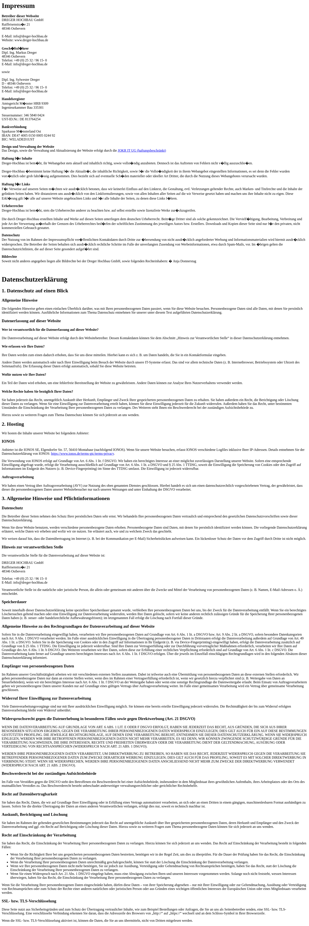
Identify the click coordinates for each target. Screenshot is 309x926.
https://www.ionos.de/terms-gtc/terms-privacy (82, 453)
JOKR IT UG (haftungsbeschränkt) (142, 150)
